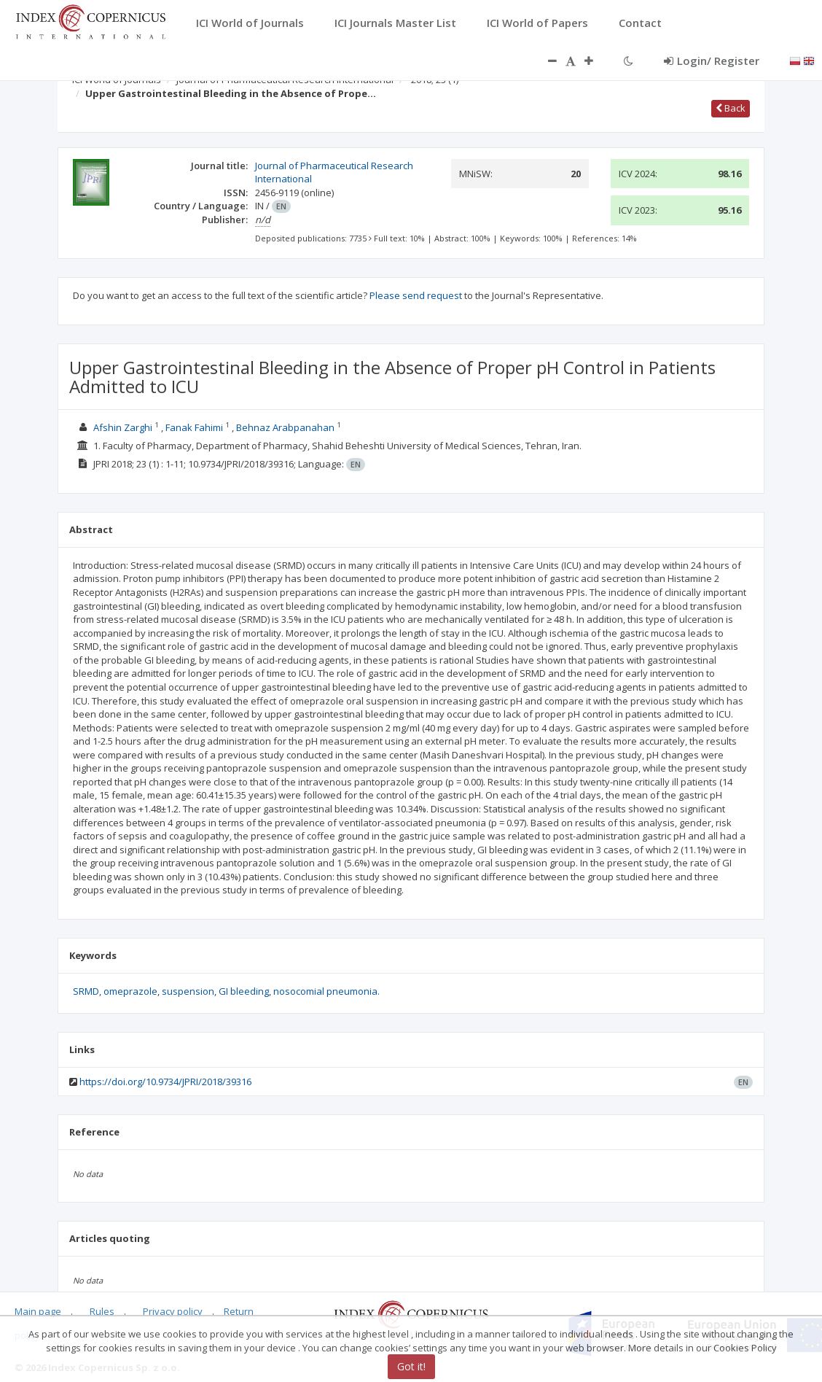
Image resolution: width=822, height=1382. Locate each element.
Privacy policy (173, 1311)
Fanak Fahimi (194, 427)
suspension (188, 991)
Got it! (411, 1366)
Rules (102, 1311)
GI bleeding (244, 991)
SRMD (86, 991)
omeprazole (130, 991)
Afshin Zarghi (122, 427)
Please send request (415, 295)
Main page (38, 1311)
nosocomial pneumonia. (326, 991)
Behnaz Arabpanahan (285, 427)
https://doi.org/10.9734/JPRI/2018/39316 (165, 1081)
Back (730, 107)
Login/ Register (711, 60)
